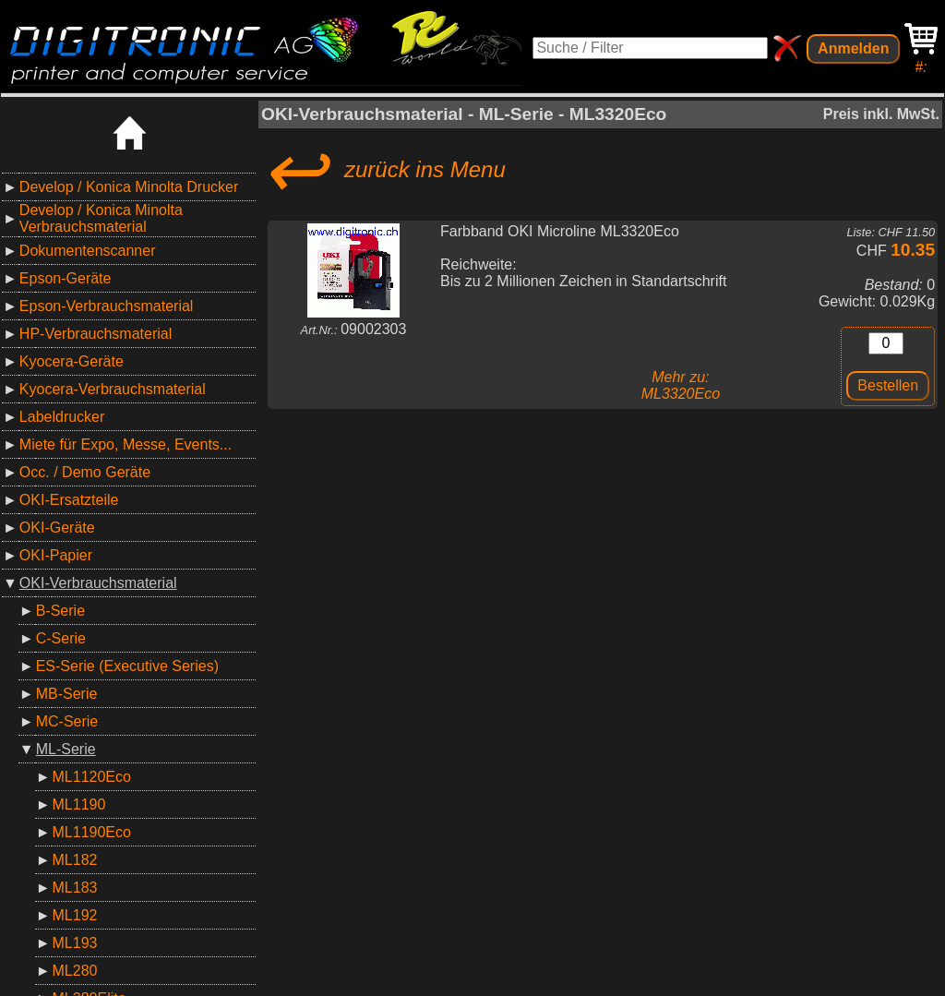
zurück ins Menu (383, 170)
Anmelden (853, 48)
